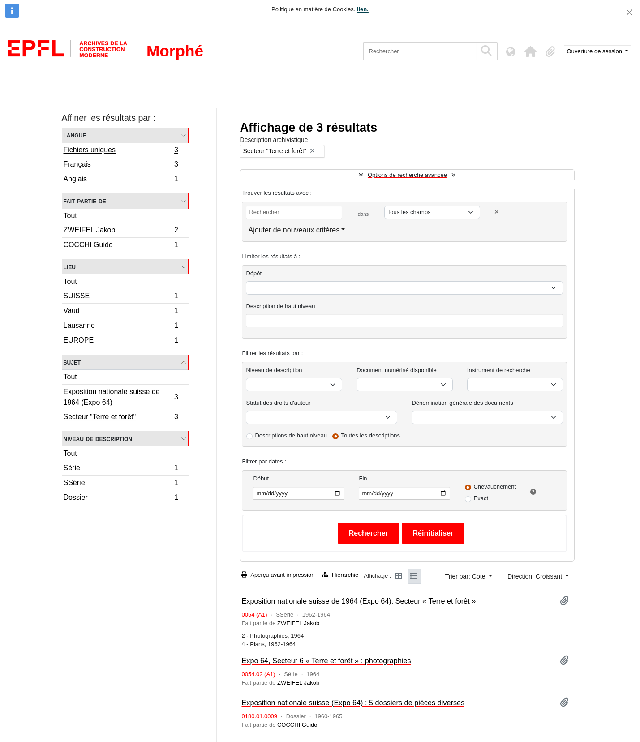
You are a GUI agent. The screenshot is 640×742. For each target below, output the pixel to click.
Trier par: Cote (466, 576)
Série (121, 469)
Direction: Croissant (535, 576)
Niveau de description (98, 438)
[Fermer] (629, 12)
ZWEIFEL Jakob (121, 231)
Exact (480, 498)
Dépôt (254, 273)
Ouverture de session (595, 51)
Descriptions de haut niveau (290, 435)
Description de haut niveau (280, 306)
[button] (531, 51)
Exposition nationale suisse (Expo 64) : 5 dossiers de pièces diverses (352, 703)
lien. (363, 9)
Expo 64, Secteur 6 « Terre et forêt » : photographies (326, 660)
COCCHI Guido (121, 246)
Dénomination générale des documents (462, 402)
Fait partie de (85, 201)
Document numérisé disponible (396, 370)
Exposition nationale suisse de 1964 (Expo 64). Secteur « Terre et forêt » (358, 601)
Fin (363, 478)
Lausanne (121, 326)
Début (261, 478)
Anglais (121, 180)
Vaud (121, 311)
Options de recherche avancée (407, 175)
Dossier (121, 498)
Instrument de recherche (498, 370)
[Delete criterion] (496, 212)
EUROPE (121, 341)
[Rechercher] (420, 51)
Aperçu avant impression (277, 574)
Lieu (70, 266)
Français (121, 165)
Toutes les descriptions (370, 435)
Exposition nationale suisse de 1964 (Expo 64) (121, 397)
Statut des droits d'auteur (278, 402)
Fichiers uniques (121, 151)
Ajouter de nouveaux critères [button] (293, 230)
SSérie (121, 483)
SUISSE (121, 297)
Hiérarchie (340, 574)
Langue (75, 135)
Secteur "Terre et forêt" (121, 418)
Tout (70, 215)
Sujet (72, 362)
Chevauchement (494, 486)
